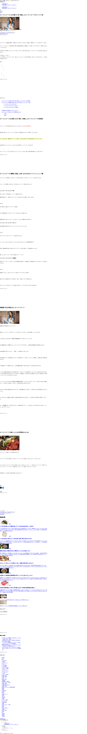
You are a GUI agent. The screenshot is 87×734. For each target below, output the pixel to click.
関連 (5, 115)
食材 (1, 491)
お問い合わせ (7, 723)
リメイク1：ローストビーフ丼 (10, 104)
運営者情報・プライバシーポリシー (11, 724)
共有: (5, 113)
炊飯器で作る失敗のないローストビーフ (10, 110)
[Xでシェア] (0, 32)
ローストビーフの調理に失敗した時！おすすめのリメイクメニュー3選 (16, 102)
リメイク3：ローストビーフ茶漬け (11, 107)
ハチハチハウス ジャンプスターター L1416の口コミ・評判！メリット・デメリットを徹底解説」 (11, 648)
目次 (1, 97)
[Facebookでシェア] (2, 32)
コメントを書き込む (3, 611)
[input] (7, 728)
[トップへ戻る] (0, 732)
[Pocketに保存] (8, 32)
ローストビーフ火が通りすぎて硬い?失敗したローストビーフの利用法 (16, 100)
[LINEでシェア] (11, 32)
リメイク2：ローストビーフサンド (11, 105)
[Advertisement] (24, 37)
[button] (13, 32)
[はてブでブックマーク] (6, 32)
